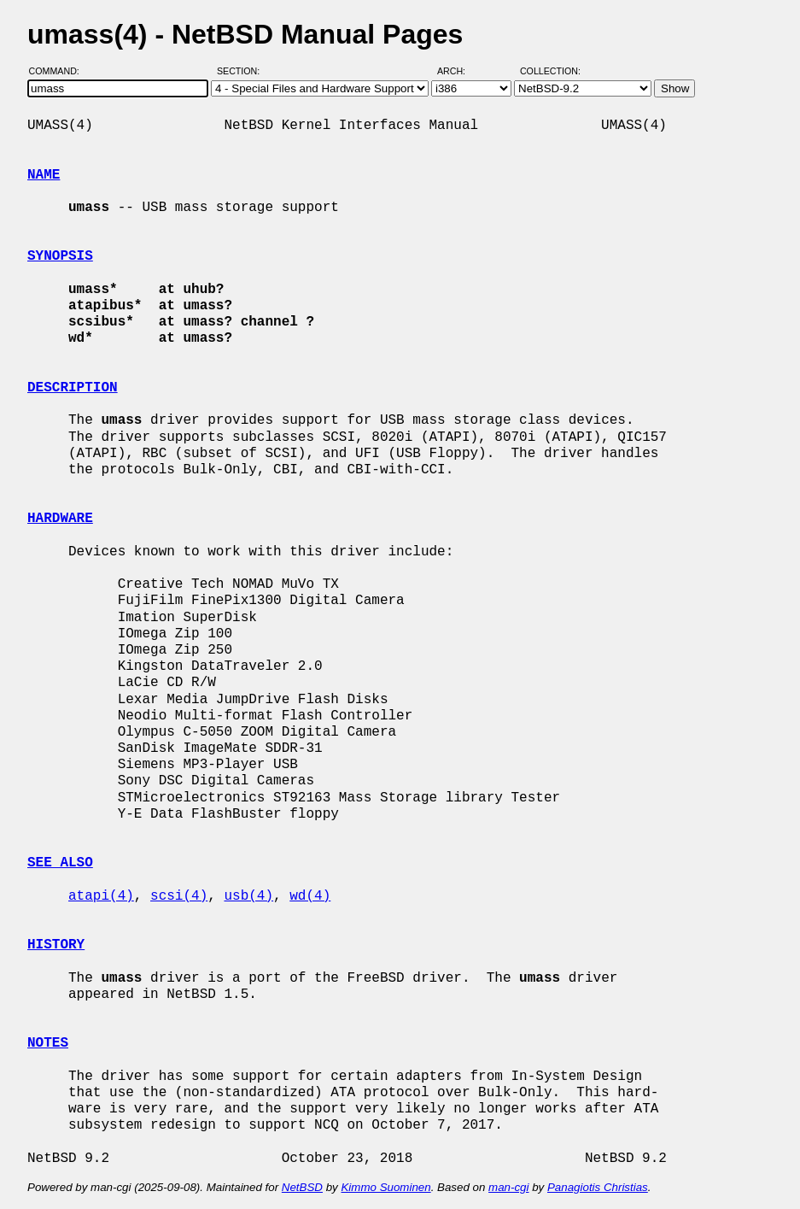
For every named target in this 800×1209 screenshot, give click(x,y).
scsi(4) (178, 896)
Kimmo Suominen (385, 1187)
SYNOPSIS (60, 256)
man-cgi (508, 1187)
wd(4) (309, 896)
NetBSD (302, 1187)
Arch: (459, 71)
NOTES (47, 1043)
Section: (242, 71)
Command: (59, 71)
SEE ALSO (60, 863)
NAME (43, 175)
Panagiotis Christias (597, 1187)
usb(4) (248, 896)
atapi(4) (101, 896)
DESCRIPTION (72, 388)
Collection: (550, 71)
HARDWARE (60, 518)
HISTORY (56, 945)
